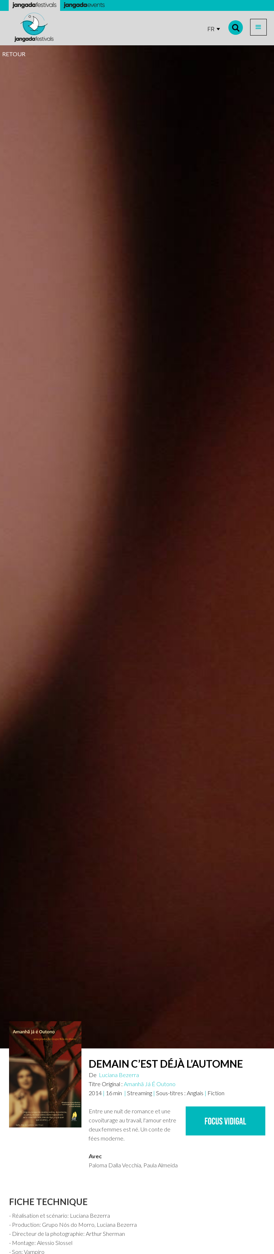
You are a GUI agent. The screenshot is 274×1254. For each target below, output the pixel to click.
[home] (32, 27)
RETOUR (13, 53)
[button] (258, 27)
